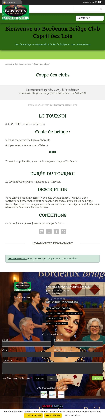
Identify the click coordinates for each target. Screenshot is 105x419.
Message (8, 360)
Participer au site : (92, 2)
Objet (58, 350)
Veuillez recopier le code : (17, 378)
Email (6, 350)
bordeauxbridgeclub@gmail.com (62, 302)
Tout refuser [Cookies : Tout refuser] (53, 415)
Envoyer (97, 378)
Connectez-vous (17, 258)
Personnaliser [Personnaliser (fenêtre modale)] (73, 415)
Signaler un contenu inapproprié (64, 313)
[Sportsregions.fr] (61, 394)
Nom (6, 340)
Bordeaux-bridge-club (65, 105)
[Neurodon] (44, 394)
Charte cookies (54, 318)
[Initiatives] (52, 394)
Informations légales (58, 308)
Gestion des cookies (57, 323)
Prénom (59, 340)
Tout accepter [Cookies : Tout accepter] (33, 415)
